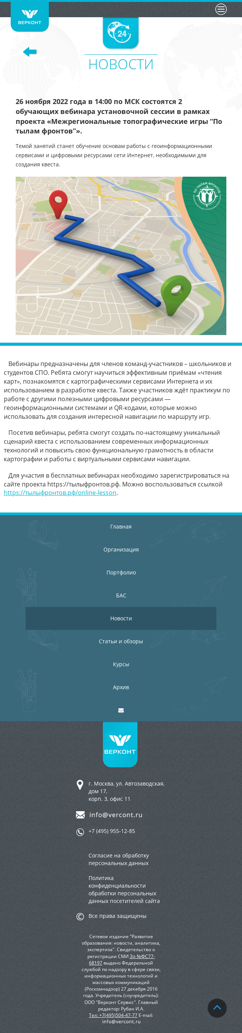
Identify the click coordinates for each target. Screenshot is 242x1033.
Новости (121, 618)
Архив (121, 687)
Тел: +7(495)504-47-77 (113, 1015)
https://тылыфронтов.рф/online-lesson (60, 492)
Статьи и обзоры (121, 641)
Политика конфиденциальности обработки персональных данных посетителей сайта (124, 889)
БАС (121, 595)
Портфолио (121, 572)
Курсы (121, 664)
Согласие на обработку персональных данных (119, 859)
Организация (121, 549)
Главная (121, 526)
